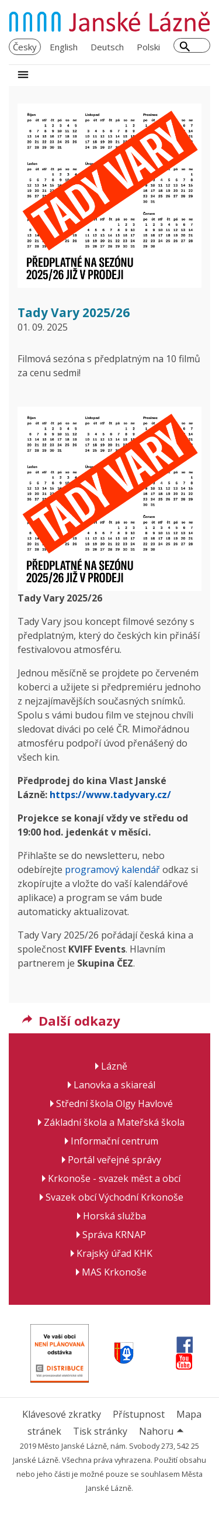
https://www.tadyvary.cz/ (110, 794)
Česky (25, 47)
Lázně (114, 1066)
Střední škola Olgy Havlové (114, 1103)
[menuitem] (25, 47)
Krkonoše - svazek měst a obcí (114, 1178)
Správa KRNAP (114, 1234)
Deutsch (107, 47)
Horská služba (114, 1215)
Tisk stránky (100, 1431)
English (64, 47)
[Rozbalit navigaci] (23, 75)
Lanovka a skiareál (114, 1084)
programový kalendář (112, 869)
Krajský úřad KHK (114, 1253)
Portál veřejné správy (114, 1159)
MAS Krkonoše (114, 1272)
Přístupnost (139, 1414)
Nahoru (163, 1431)
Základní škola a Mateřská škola (114, 1122)
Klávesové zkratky (61, 1414)
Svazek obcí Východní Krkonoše (114, 1197)
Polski (148, 47)
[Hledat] (185, 48)
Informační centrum (114, 1141)
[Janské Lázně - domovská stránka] (109, 22)
